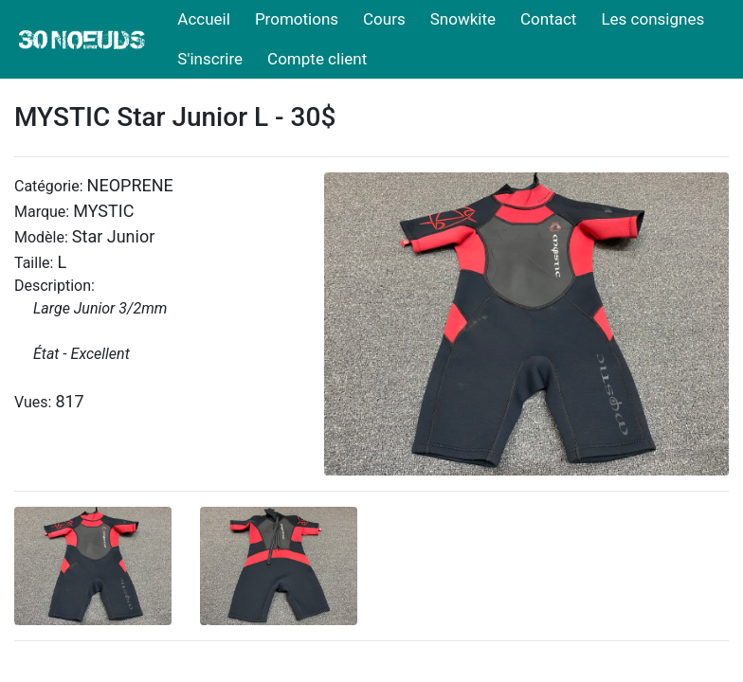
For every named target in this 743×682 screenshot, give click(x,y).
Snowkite (463, 18)
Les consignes (652, 18)
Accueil (203, 18)
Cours (384, 18)
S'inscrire (210, 58)
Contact (548, 18)
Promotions (296, 18)
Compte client (317, 58)
